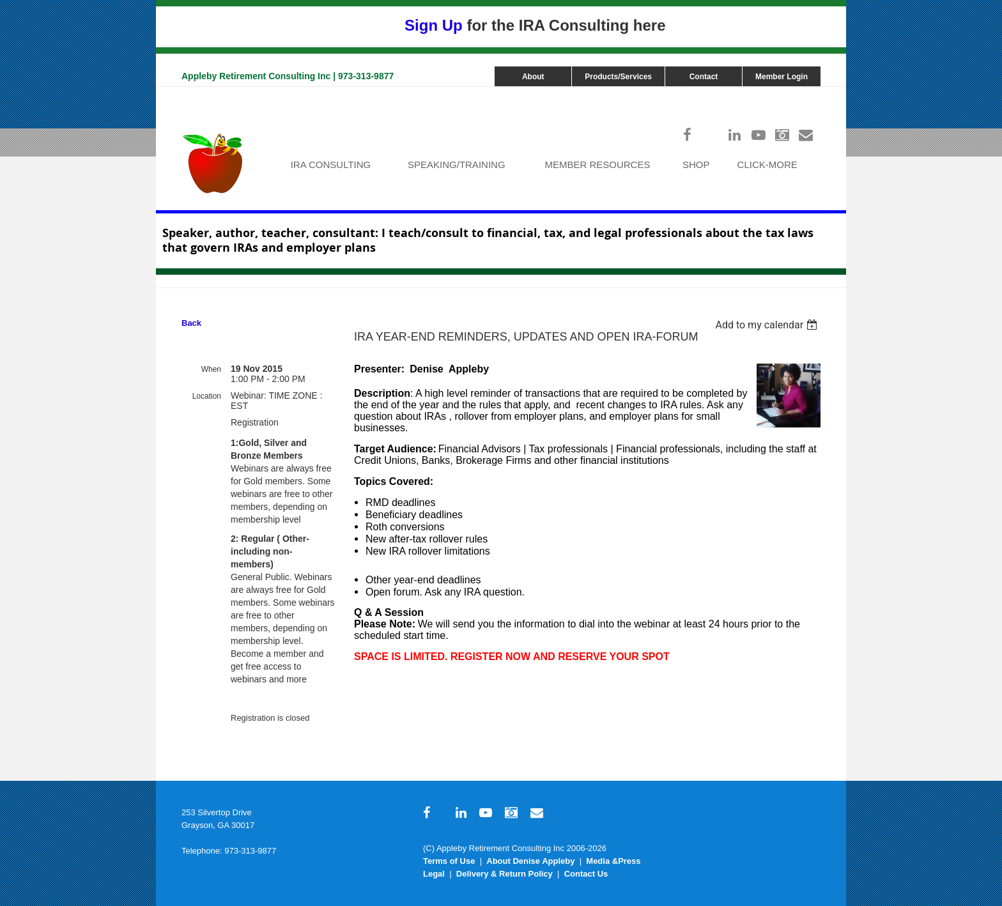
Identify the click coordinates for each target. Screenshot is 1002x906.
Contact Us (586, 874)
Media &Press (613, 861)
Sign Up (434, 25)
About (533, 76)
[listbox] (768, 325)
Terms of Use (449, 861)
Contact (704, 76)
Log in (808, 93)
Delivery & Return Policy (504, 874)
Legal (434, 874)
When (211, 369)
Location (206, 396)
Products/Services (618, 76)
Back (191, 323)
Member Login (781, 76)
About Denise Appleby (530, 861)
